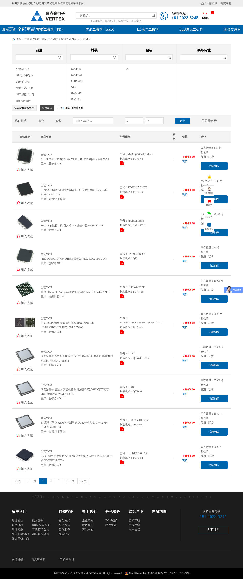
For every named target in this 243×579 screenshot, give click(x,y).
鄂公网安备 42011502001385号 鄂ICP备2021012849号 (159, 573)
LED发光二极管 (191, 29)
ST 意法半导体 (24, 75)
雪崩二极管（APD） (101, 29)
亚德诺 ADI (22, 69)
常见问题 (17, 529)
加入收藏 (27, 169)
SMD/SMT (77, 80)
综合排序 (21, 120)
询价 (185, 161)
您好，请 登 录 (209, 3)
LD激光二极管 (147, 29)
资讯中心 (88, 529)
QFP (73, 86)
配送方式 (64, 525)
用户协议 (134, 529)
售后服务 (64, 529)
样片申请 (111, 525)
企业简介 (88, 520)
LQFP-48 (76, 68)
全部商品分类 (30, 29)
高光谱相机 (38, 559)
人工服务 (213, 529)
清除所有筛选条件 (24, 107)
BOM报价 (111, 520)
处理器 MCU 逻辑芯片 (37, 39)
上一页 (31, 481)
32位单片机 (67, 559)
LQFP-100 (76, 74)
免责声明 (134, 525)
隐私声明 (134, 520)
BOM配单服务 (41, 525)
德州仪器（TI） (25, 88)
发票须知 (64, 534)
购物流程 (17, 525)
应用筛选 (47, 107)
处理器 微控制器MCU (65, 39)
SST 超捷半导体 (25, 94)
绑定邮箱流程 (20, 534)
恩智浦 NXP (23, 81)
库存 (41, 120)
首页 (19, 39)
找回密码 (38, 520)
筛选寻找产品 (20, 538)
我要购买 (214, 165)
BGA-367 (76, 98)
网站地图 (159, 511)
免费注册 (226, 3)
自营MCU (86, 39)
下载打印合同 (40, 529)
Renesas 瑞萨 (23, 101)
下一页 (69, 481)
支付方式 (64, 520)
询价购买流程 (40, 534)
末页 (84, 481)
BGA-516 (76, 92)
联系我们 (88, 525)
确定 (182, 120)
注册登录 (17, 520)
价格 (59, 120)
